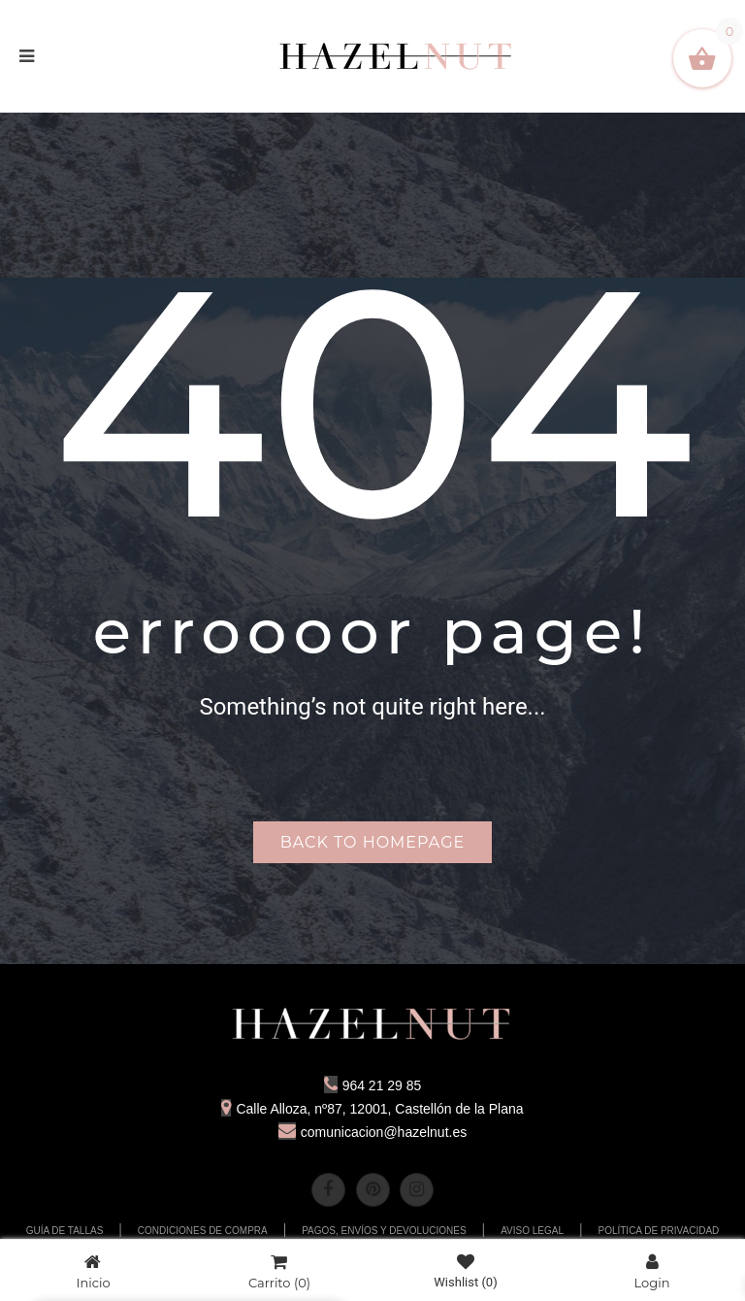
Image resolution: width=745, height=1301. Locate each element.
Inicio (93, 1271)
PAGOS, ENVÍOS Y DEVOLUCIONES (384, 1230)
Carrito (279, 1271)
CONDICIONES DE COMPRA (203, 1230)
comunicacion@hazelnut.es (372, 1132)
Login (652, 1271)
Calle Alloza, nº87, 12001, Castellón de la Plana (372, 1109)
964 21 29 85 (373, 1085)
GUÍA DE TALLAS (65, 1230)
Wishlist (465, 1271)
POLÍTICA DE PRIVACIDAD (658, 1230)
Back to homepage (372, 842)
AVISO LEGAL (532, 1230)
